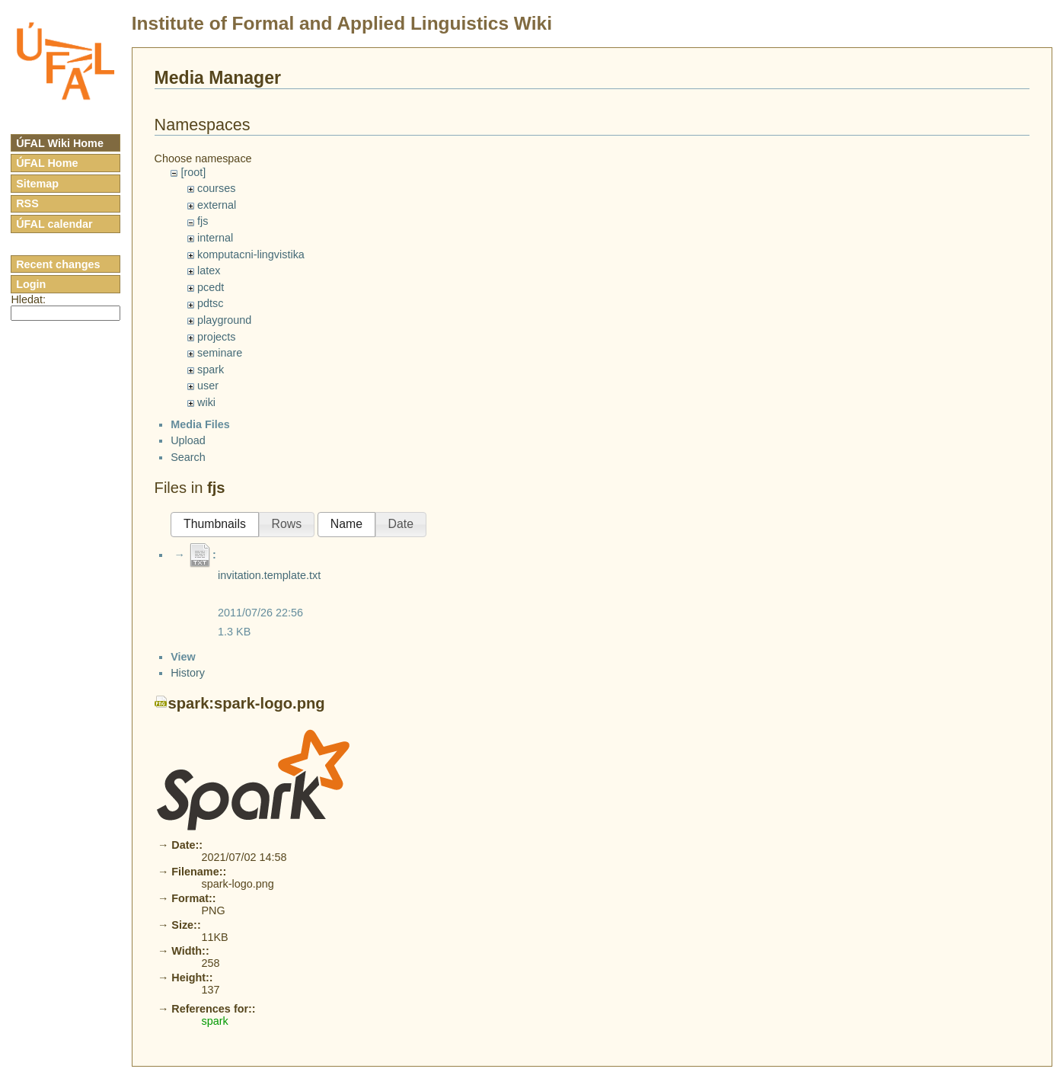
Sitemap (37, 184)
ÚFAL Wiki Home (60, 143)
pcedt (210, 287)
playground (224, 320)
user (208, 385)
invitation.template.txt (269, 644)
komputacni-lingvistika (251, 254)
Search (188, 526)
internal (215, 238)
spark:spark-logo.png (246, 986)
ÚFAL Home (47, 163)
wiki (206, 402)
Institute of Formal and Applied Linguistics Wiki (342, 23)
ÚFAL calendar (54, 224)
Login (31, 284)
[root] (193, 172)
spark (210, 369)
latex (208, 270)
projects (216, 337)
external (216, 205)
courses (216, 188)
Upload (188, 509)
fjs (202, 221)
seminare (219, 353)
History (188, 955)
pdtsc (210, 303)
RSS (27, 203)
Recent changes (58, 264)
